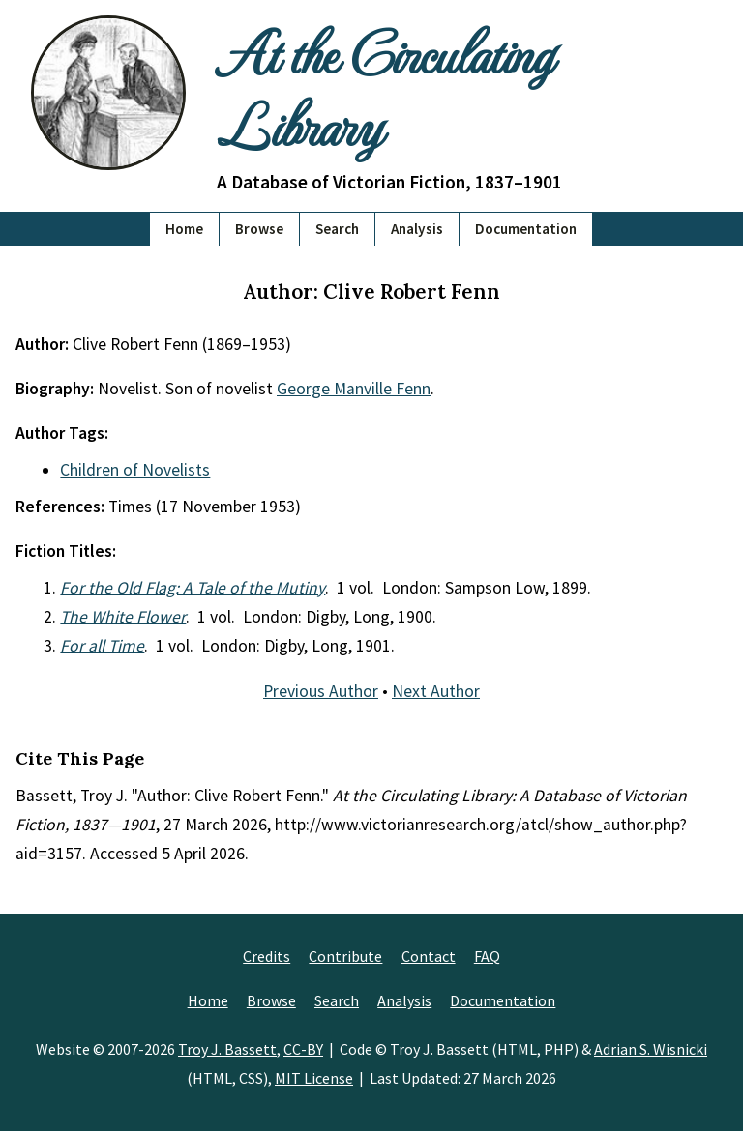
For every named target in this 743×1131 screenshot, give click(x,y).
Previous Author (320, 691)
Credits (266, 956)
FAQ (487, 956)
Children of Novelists (135, 469)
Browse (259, 228)
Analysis (417, 228)
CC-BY (303, 1048)
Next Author (436, 691)
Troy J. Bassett (227, 1048)
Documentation (526, 228)
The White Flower (123, 616)
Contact (428, 956)
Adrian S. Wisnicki (650, 1048)
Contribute (345, 956)
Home (184, 228)
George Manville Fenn (354, 388)
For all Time (102, 645)
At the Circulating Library (384, 87)
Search (337, 228)
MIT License (314, 1078)
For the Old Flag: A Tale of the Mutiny (192, 587)
